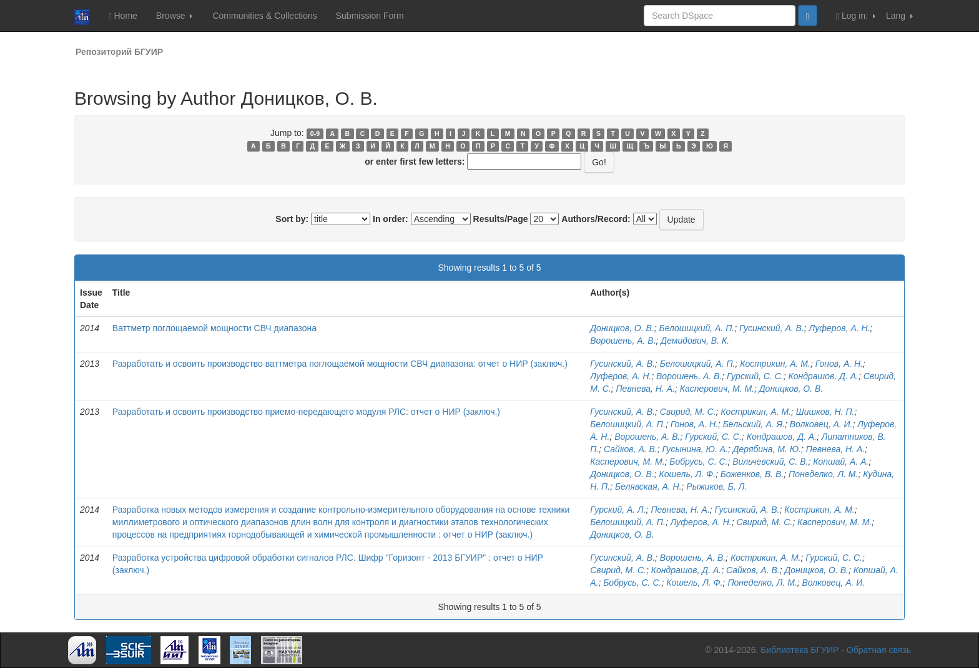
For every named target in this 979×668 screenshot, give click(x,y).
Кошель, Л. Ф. (687, 474)
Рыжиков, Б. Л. (716, 486)
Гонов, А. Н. (839, 364)
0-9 (315, 133)
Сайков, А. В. (630, 449)
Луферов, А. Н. (839, 328)
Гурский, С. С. (755, 376)
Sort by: (291, 219)
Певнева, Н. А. (645, 389)
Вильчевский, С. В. (770, 462)
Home (122, 16)
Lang (899, 16)
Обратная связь (879, 650)
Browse (174, 16)
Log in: (855, 16)
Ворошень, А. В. (623, 341)
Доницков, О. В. (622, 328)
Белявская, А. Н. (648, 486)
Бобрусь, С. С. (698, 462)
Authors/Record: (595, 219)
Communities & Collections (264, 16)
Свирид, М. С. (688, 412)
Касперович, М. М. (717, 389)
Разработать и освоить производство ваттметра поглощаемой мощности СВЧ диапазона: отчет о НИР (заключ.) (340, 364)
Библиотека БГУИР (799, 650)
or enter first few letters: (415, 162)
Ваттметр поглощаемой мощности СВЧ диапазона (214, 328)
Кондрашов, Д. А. (823, 376)
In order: (390, 219)
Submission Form (370, 16)
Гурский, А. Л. (618, 510)
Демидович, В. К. (695, 341)
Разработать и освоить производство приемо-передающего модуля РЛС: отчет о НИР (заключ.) (306, 412)
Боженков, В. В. (752, 474)
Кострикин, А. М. (775, 364)
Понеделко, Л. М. (823, 474)
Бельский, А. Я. (754, 424)
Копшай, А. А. (840, 462)
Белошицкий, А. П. (697, 328)
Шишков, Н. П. (825, 412)
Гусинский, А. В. (771, 328)
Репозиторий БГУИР (119, 52)
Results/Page (500, 219)
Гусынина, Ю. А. (695, 449)
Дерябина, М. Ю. (767, 449)
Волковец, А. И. (821, 424)
